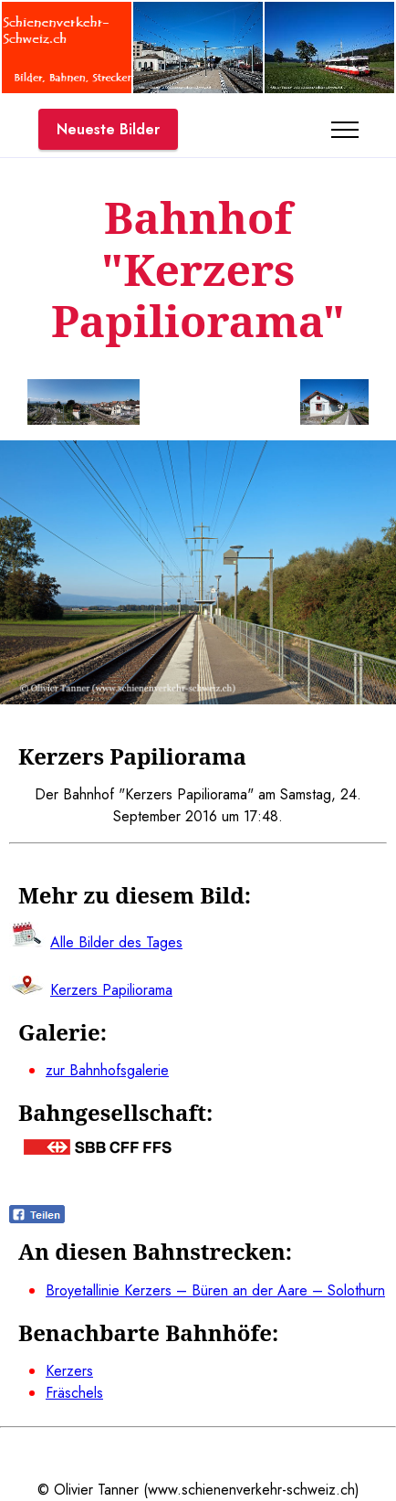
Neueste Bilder (108, 129)
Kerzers (69, 1370)
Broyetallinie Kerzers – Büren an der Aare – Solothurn (215, 1290)
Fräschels (74, 1392)
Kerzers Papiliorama (111, 989)
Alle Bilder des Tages (116, 942)
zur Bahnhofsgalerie (107, 1070)
